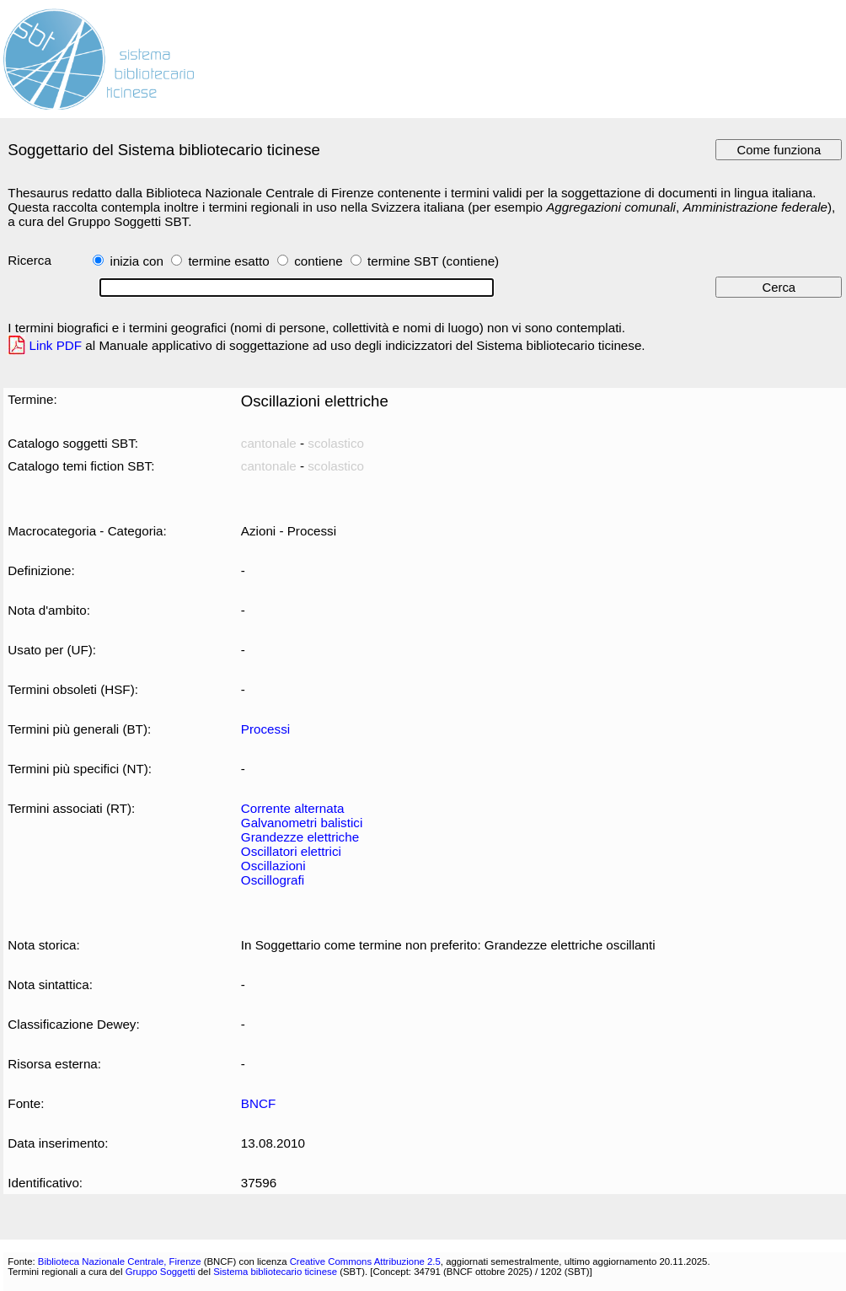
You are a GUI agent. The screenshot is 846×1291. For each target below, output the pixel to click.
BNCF (258, 1103)
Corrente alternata (293, 808)
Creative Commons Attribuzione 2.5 (365, 1261)
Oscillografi (272, 880)
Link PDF (56, 345)
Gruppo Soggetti (160, 1272)
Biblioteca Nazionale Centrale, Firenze (119, 1261)
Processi (265, 729)
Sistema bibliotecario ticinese (275, 1272)
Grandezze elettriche (300, 837)
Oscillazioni (273, 865)
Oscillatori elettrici (291, 851)
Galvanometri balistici (301, 822)
